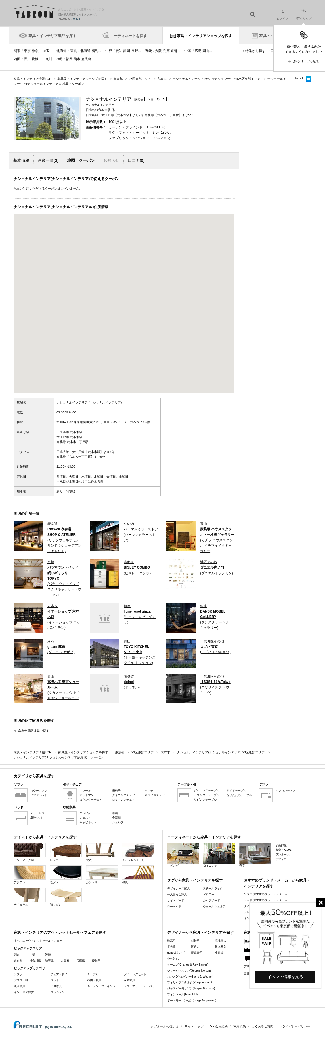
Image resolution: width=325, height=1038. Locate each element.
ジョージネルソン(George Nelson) (189, 970)
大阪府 (65, 960)
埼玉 (46, 51)
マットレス (37, 813)
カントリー (102, 874)
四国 (17, 59)
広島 (198, 51)
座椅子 (116, 790)
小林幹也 (173, 958)
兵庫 (166, 51)
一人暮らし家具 (177, 894)
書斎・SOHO (283, 849)
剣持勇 (195, 940)
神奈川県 (35, 960)
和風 (138, 874)
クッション (58, 992)
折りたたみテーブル (239, 795)
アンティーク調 (30, 852)
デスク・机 (21, 980)
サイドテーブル (236, 790)
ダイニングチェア (123, 795)
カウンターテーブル (206, 795)
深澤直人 (220, 940)
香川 (27, 59)
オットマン (86, 795)
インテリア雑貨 (24, 992)
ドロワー (208, 894)
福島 (94, 51)
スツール (85, 790)
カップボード (211, 900)
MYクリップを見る (305, 61)
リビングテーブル (205, 799)
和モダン (66, 897)
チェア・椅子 (59, 974)
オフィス (281, 859)
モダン (66, 874)
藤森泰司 (196, 952)
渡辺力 (195, 946)
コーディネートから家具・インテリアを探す (204, 837)
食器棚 (116, 817)
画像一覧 (48, 160)
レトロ (66, 852)
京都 (174, 51)
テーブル (92, 974)
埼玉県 (49, 960)
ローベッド (174, 906)
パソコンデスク (285, 790)
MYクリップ (303, 14)
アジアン (30, 874)
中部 (108, 51)
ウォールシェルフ (214, 906)
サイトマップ (193, 1026)
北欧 (102, 852)
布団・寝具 (94, 980)
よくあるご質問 (262, 1026)
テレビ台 (85, 813)
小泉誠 (219, 952)
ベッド (55, 980)
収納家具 (129, 980)
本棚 (115, 813)
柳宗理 (171, 940)
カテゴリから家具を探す (34, 776)
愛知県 (96, 960)
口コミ (136, 160)
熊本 (77, 59)
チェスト (85, 817)
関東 (17, 51)
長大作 (171, 946)
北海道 (85, 51)
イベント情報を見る (285, 976)
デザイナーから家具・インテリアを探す (200, 932)
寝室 (255, 855)
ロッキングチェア (123, 799)
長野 (134, 51)
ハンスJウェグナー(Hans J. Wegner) (190, 976)
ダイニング (219, 855)
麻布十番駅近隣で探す (33, 730)
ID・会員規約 (218, 1026)
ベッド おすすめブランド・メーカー (267, 900)
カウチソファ (38, 790)
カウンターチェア (90, 799)
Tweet (299, 78)
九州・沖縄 (53, 59)
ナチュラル (30, 897)
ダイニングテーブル (206, 790)
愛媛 (35, 59)
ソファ (18, 974)
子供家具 (56, 986)
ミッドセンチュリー (138, 852)
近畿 (148, 51)
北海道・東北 (66, 51)
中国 (187, 51)
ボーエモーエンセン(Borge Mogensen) (191, 1000)
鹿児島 (86, 59)
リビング (183, 855)
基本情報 (21, 160)
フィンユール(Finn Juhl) (182, 994)
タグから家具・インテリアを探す (195, 880)
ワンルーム (282, 854)
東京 (27, 51)
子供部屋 (281, 845)
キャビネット (88, 822)
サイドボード (175, 900)
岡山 (205, 51)
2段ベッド (36, 817)
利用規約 (239, 1026)
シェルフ (117, 822)
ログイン (282, 14)
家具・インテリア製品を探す (52, 36)
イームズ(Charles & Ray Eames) (187, 964)
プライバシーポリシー (294, 1026)
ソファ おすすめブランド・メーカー (267, 894)
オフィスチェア (155, 795)
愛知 (119, 51)
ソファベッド (38, 795)
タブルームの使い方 (165, 1026)
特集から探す (255, 51)
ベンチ (149, 790)
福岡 (69, 59)
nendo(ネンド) (176, 952)
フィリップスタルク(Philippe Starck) (190, 982)
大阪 (158, 51)
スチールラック (213, 888)
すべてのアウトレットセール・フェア (38, 940)
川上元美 (220, 946)
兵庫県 (80, 960)
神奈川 (37, 51)
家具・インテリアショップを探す (204, 36)
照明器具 (19, 986)
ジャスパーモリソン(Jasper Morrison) (191, 988)
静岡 (126, 51)
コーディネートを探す (128, 36)
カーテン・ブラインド (101, 986)
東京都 (18, 960)
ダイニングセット (135, 974)
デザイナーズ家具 (178, 888)
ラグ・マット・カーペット (141, 986)
